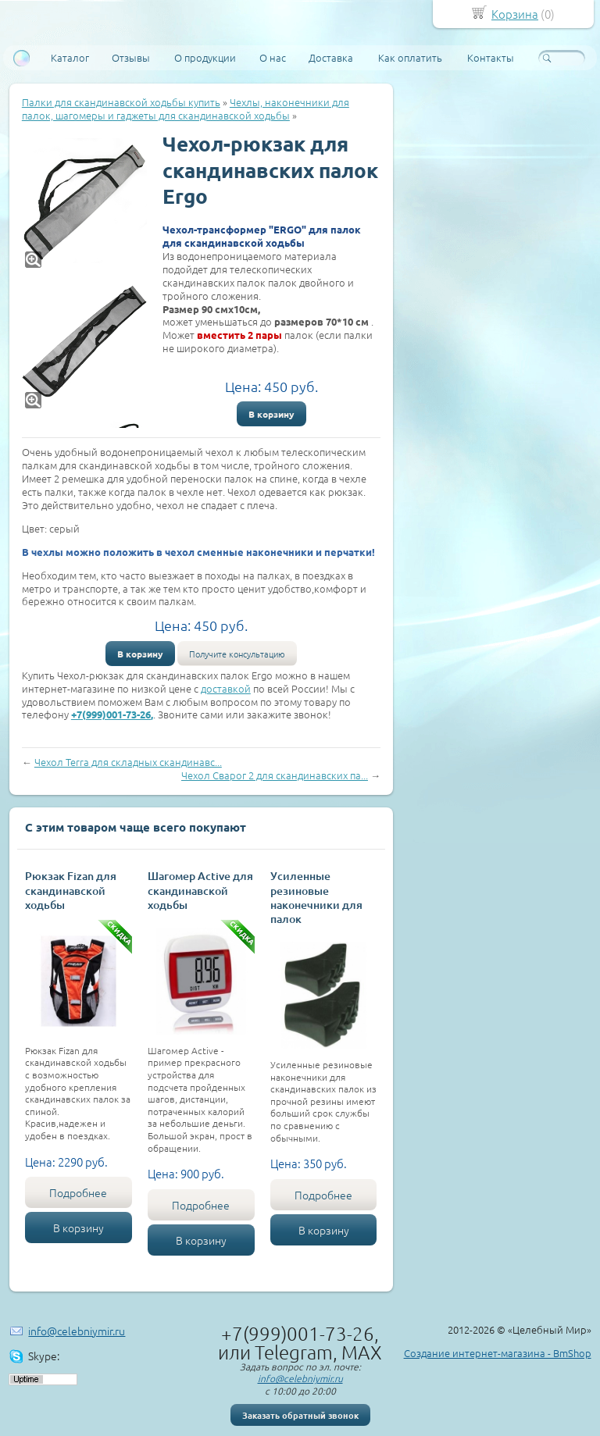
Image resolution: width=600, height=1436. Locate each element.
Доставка (331, 57)
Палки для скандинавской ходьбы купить (121, 101)
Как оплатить (410, 57)
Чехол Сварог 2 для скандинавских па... (274, 775)
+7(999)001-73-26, (112, 714)
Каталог (70, 57)
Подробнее (78, 1192)
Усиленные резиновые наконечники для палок (316, 897)
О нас (272, 57)
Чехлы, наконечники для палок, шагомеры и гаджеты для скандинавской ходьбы (185, 108)
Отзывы (131, 57)
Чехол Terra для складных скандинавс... (128, 761)
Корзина (514, 13)
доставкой (226, 688)
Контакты (490, 57)
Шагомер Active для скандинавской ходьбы (200, 889)
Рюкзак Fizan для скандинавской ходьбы (70, 889)
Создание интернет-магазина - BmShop (497, 1352)
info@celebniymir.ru (76, 1330)
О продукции (205, 57)
